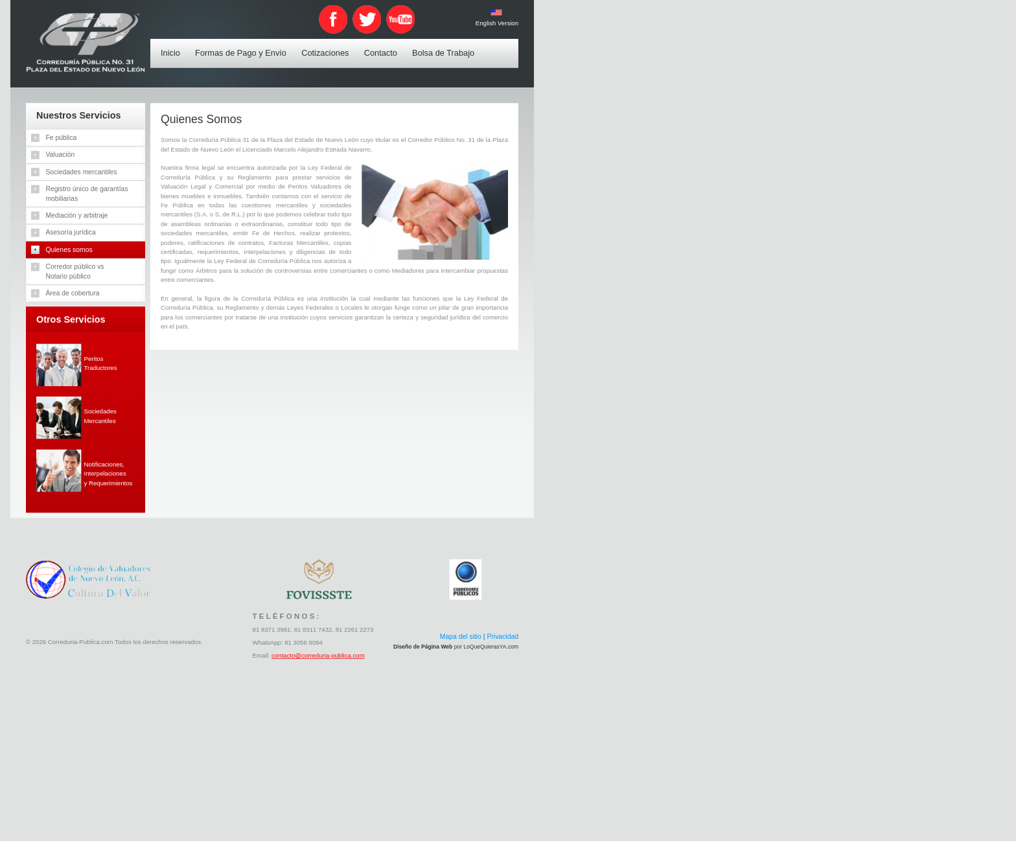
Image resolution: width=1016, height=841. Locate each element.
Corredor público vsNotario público (74, 270)
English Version (496, 23)
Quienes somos (68, 249)
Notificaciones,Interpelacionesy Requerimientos (108, 474)
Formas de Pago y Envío (243, 45)
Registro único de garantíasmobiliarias (86, 193)
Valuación (60, 154)
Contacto (383, 45)
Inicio (173, 45)
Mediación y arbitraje (76, 215)
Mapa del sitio (460, 637)
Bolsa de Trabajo (445, 45)
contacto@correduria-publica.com (318, 656)
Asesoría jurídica (70, 232)
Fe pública (60, 137)
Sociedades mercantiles (81, 172)
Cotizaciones (327, 45)
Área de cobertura (72, 293)
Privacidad (502, 637)
